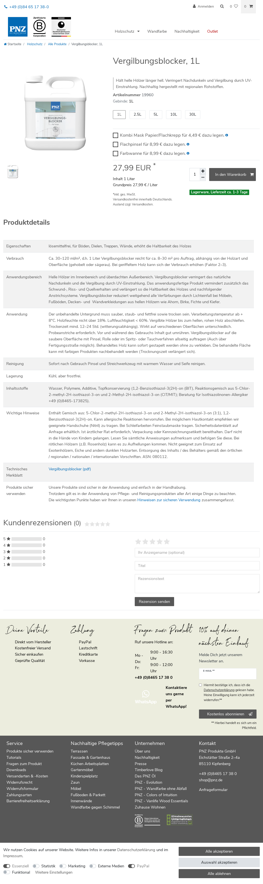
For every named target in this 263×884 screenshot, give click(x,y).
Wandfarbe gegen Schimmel (95, 807)
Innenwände (81, 801)
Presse (140, 763)
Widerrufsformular (22, 788)
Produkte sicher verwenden (29, 751)
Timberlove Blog (149, 769)
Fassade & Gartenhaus (90, 757)
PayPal (143, 866)
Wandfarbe (157, 31)
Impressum (12, 855)
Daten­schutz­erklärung (136, 849)
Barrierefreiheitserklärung (28, 801)
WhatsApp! (176, 706)
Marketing (76, 866)
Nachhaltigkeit (187, 31)
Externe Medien (111, 866)
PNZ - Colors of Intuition (156, 795)
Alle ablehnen (219, 873)
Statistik (48, 866)
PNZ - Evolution (148, 782)
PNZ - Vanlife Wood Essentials (161, 801)
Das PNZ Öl (145, 776)
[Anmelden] (203, 6)
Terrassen (79, 751)
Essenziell (20, 866)
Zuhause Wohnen (150, 807)
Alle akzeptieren (219, 851)
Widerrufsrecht (19, 782)
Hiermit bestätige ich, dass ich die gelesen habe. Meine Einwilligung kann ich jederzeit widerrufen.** (229, 692)
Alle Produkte (57, 44)
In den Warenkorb (234, 174)
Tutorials (13, 757)
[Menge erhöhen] (203, 171)
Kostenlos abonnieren (229, 714)
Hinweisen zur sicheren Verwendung (168, 500)
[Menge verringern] (203, 178)
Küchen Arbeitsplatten (90, 763)
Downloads (16, 769)
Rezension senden (154, 601)
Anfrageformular (213, 789)
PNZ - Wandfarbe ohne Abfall (161, 788)
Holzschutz (125, 31)
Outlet (212, 31)
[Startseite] (12, 44)
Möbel (76, 788)
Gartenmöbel (82, 769)
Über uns (142, 751)
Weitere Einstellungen (53, 872)
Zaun (75, 782)
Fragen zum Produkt (24, 763)
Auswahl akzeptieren (219, 862)
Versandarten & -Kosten (27, 776)
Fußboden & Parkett (88, 795)
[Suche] (222, 6)
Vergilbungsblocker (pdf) (70, 469)
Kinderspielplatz (84, 776)
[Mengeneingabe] (194, 174)
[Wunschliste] (234, 6)
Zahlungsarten (19, 795)
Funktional (21, 872)
